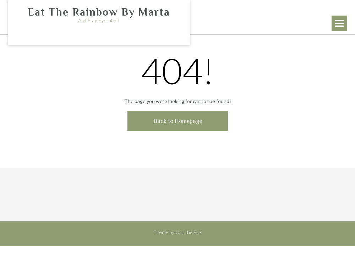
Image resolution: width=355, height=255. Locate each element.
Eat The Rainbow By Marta (99, 12)
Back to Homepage (177, 121)
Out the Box (188, 232)
